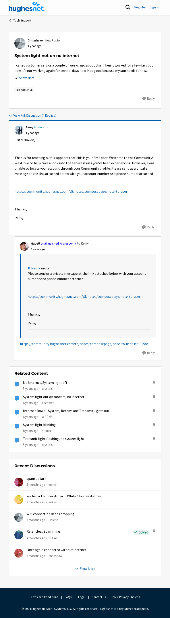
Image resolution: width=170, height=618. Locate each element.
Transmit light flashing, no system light (53, 439)
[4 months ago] (36, 538)
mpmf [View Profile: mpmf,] (52, 485)
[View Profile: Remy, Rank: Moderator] (19, 130)
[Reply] (148, 99)
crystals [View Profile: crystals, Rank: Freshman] (47, 388)
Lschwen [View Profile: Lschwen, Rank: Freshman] (48, 402)
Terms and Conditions (43, 597)
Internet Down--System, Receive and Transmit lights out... (67, 411)
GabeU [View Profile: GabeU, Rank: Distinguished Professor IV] (35, 243)
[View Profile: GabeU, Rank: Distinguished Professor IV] (24, 246)
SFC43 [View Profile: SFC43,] (52, 538)
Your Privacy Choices (126, 597)
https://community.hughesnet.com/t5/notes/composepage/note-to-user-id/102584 (84, 344)
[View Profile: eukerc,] (18, 499)
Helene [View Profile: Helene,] (53, 520)
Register (140, 7)
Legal (81, 597)
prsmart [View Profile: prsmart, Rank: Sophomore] (47, 431)
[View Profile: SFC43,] (18, 534)
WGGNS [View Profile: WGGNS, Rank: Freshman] (47, 417)
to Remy (83, 243)
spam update (36, 479)
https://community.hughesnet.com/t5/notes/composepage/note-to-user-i (72, 191)
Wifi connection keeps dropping (51, 514)
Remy (35, 268)
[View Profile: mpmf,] (18, 482)
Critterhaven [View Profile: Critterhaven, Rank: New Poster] (36, 40)
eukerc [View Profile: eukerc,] (53, 502)
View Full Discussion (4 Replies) (32, 115)
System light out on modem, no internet (54, 397)
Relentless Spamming (43, 531)
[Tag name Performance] (24, 89)
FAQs (68, 597)
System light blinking (39, 425)
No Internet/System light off (45, 383)
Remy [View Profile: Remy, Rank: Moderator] (29, 127)
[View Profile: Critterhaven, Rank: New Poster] (19, 43)
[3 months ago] (36, 484)
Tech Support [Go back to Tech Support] (20, 20)
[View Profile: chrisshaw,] (18, 553)
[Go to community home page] (27, 7)
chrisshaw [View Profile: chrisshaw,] (55, 555)
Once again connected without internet (56, 550)
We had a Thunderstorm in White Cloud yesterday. (64, 496)
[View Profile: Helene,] (18, 517)
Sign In (154, 7)
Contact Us (99, 597)
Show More (24, 78)
